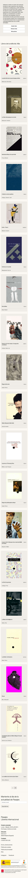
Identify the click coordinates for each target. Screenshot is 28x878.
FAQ (2, 852)
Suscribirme (5, 806)
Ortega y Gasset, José (7, 197)
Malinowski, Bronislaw (6, 81)
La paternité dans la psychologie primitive (11, 78)
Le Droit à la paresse (6, 582)
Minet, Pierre (4, 660)
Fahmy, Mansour (5, 780)
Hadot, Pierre (4, 387)
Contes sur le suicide (6, 266)
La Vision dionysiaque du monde (9, 117)
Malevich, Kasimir (5, 230)
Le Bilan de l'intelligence (7, 619)
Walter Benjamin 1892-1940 (8, 423)
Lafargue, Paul (5, 585)
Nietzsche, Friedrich (6, 120)
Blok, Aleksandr (5, 699)
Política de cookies (6, 847)
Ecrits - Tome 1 (5, 227)
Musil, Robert (4, 309)
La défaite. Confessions (7, 657)
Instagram (3, 855)
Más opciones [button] (14, 31)
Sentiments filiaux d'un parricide (9, 154)
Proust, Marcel (5, 158)
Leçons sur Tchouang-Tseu (8, 463)
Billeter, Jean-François (6, 466)
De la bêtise (4, 306)
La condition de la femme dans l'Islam (10, 776)
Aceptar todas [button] (14, 26)
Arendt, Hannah (5, 426)
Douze (3, 696)
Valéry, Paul (4, 622)
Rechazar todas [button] (14, 28)
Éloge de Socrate (6, 384)
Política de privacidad (6, 849)
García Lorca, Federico (7, 740)
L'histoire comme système (7, 194)
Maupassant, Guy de (6, 270)
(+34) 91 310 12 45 (5, 840)
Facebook (11, 855)
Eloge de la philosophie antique (8, 502)
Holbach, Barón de (6, 348)
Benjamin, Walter (5, 546)
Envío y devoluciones (6, 845)
